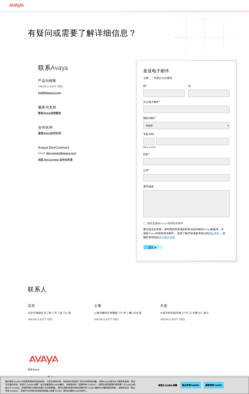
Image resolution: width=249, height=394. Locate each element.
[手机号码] (192, 141)
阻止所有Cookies (190, 385)
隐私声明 (214, 233)
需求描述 (148, 186)
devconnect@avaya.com (61, 153)
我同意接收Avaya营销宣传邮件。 (166, 223)
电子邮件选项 (167, 237)
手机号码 (148, 134)
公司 (146, 170)
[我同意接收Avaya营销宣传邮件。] (144, 223)
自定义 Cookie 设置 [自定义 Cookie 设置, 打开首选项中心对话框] (167, 385)
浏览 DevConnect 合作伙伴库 (55, 159)
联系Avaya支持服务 (49, 113)
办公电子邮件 (151, 101)
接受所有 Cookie (213, 385)
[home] (16, 6)
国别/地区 (149, 117)
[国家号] (148, 141)
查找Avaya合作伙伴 (49, 133)
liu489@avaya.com (49, 93)
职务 (146, 154)
